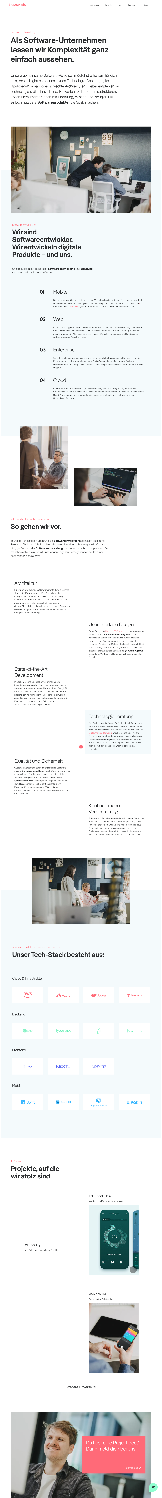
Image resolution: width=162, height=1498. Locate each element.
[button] (94, 5)
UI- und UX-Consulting (115, 631)
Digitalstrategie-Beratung (100, 733)
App (141, 303)
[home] (17, 5)
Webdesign (75, 306)
